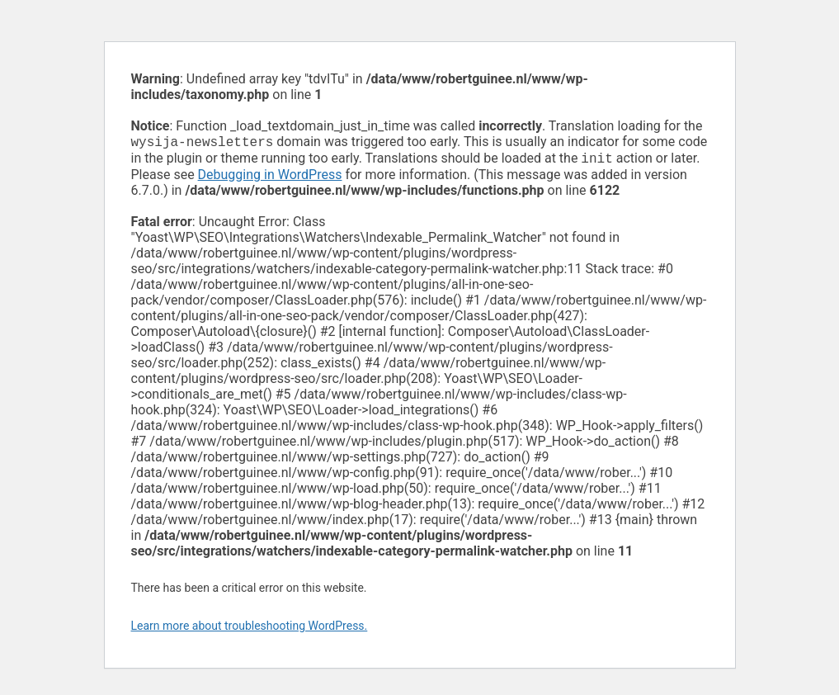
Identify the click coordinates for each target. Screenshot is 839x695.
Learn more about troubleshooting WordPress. (249, 629)
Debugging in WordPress (270, 178)
